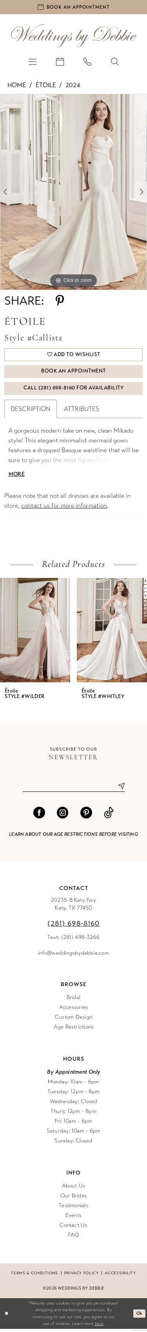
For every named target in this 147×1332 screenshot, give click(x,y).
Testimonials (73, 1208)
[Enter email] (74, 789)
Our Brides (73, 1198)
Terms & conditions (34, 1276)
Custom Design (73, 1020)
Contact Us (73, 1228)
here (99, 1327)
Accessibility (120, 1276)
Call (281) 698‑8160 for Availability (73, 391)
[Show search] (115, 62)
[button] (32, 62)
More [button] (17, 477)
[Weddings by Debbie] (73, 36)
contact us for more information (64, 508)
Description (31, 412)
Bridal (73, 1000)
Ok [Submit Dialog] (139, 1316)
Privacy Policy (81, 1276)
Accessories (73, 1010)
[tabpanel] (73, 193)
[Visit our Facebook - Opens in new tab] (39, 816)
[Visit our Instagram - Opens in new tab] (63, 816)
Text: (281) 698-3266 (73, 940)
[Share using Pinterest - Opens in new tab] (60, 301)
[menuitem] (32, 62)
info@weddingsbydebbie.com (73, 956)
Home (16, 86)
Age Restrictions (74, 1030)
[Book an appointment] (73, 7)
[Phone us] (87, 62)
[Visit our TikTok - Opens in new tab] (109, 816)
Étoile (46, 86)
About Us (73, 1189)
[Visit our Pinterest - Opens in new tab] (86, 816)
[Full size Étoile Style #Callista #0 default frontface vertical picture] (73, 193)
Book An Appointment (74, 374)
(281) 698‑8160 (73, 926)
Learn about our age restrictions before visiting (73, 837)
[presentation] (35, 633)
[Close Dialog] (6, 1317)
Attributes (81, 412)
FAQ (73, 1238)
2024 (72, 86)
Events (73, 1218)
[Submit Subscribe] (118, 789)
